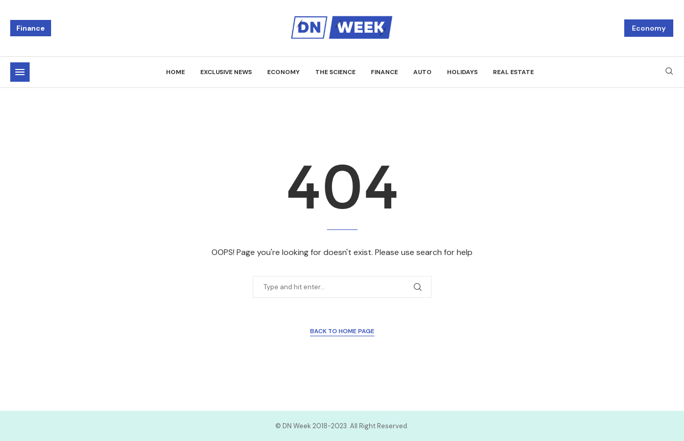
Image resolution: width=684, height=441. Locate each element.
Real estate (513, 72)
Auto (422, 72)
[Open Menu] (20, 72)
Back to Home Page (342, 331)
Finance (30, 28)
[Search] (669, 72)
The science (335, 72)
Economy (649, 28)
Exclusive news (226, 72)
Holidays (462, 72)
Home (175, 72)
